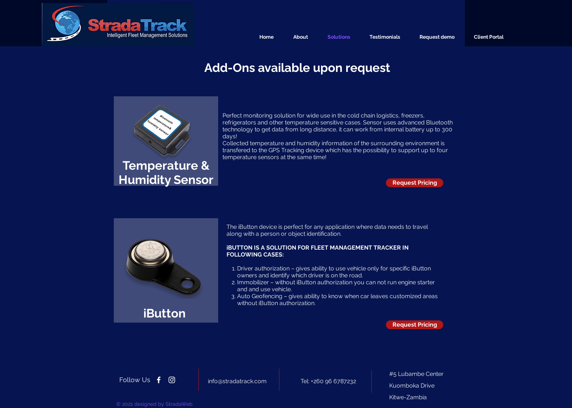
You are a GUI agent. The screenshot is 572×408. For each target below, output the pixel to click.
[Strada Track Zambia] (158, 380)
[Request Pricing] (414, 182)
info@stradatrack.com (237, 381)
